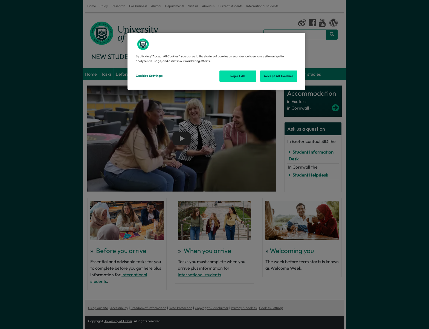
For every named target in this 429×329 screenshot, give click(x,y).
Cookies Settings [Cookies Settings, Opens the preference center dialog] (149, 76)
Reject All (237, 76)
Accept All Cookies (278, 76)
